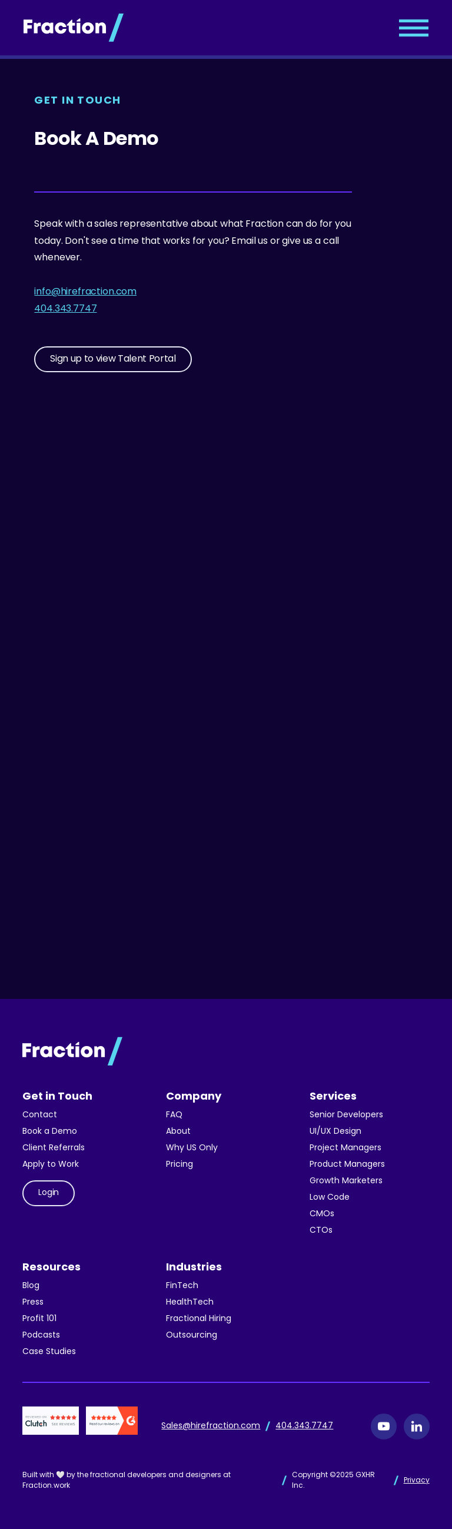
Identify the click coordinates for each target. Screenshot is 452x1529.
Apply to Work (50, 1164)
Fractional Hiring (198, 1319)
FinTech (182, 1286)
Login (48, 1193)
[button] (413, 28)
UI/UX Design (335, 1131)
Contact (39, 1115)
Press (33, 1302)
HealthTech (190, 1302)
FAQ (174, 1115)
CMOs (322, 1214)
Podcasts (41, 1335)
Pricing (179, 1164)
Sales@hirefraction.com (210, 1426)
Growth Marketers (346, 1181)
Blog (30, 1286)
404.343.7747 (65, 309)
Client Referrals (53, 1148)
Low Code (330, 1197)
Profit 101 (39, 1319)
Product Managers (347, 1164)
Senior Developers (346, 1115)
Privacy (417, 1480)
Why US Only (192, 1148)
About (178, 1131)
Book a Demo (49, 1131)
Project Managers (345, 1148)
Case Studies (49, 1352)
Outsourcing (191, 1335)
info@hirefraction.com (85, 292)
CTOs (321, 1230)
